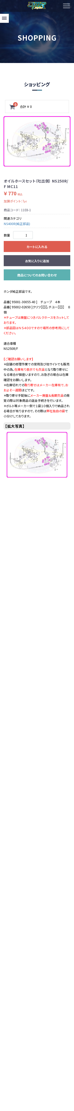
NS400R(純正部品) (17, 223)
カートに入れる (37, 246)
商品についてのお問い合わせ (37, 275)
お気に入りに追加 (37, 261)
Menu (4, 16)
